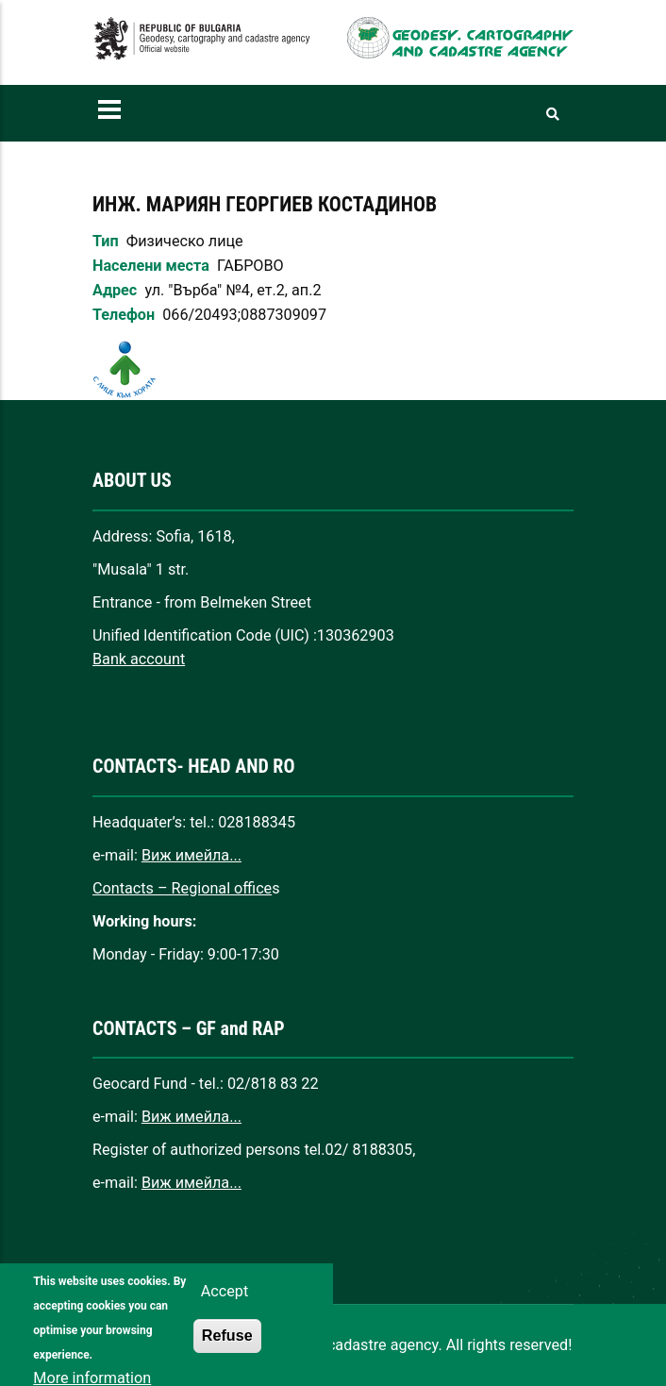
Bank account (138, 659)
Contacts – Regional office (182, 888)
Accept (224, 1306)
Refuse (227, 1350)
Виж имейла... (191, 855)
